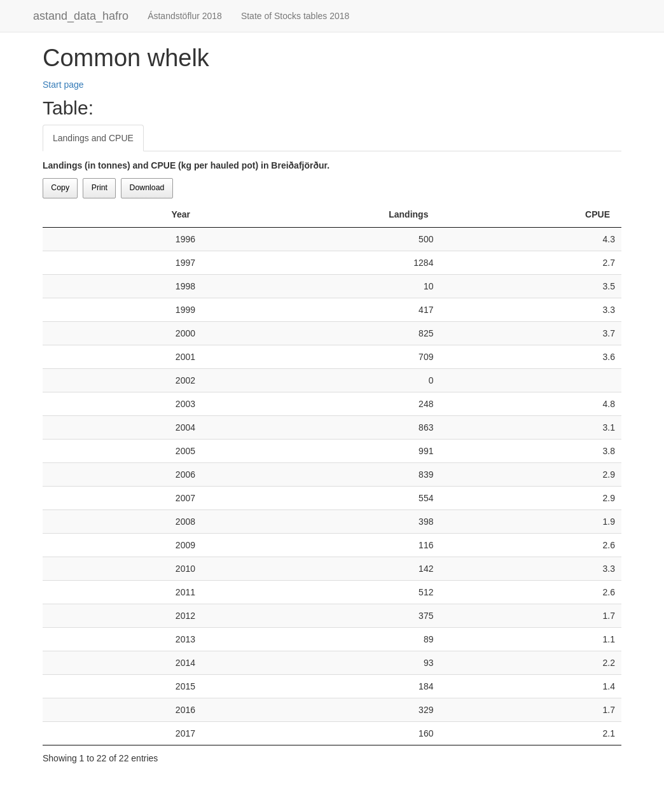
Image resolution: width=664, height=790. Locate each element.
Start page (63, 85)
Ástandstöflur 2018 (185, 16)
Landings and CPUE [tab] (93, 138)
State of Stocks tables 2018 (295, 16)
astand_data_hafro (80, 16)
